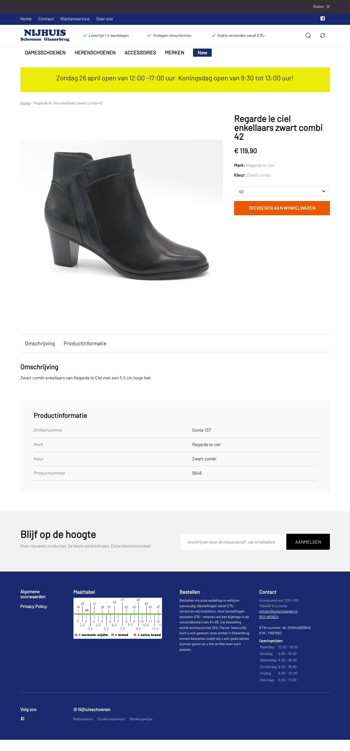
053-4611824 (269, 616)
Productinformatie (85, 343)
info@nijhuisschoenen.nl (278, 611)
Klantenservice (75, 18)
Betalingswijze (141, 719)
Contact (46, 18)
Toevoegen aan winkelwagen (282, 208)
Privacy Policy (33, 606)
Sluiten (321, 6)
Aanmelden (308, 541)
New (202, 52)
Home (26, 18)
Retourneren (83, 719)
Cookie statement (111, 719)
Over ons (104, 18)
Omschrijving (40, 343)
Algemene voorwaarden (33, 594)
